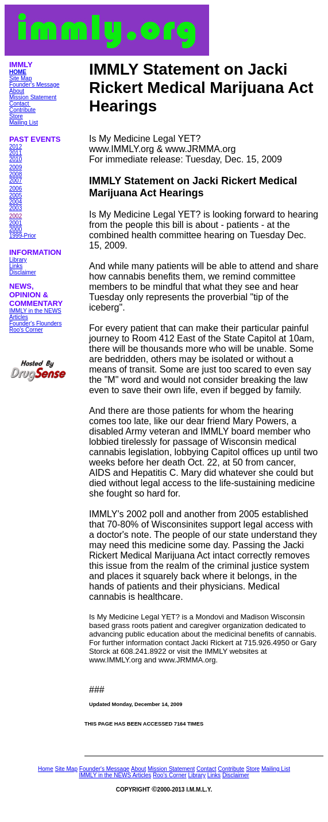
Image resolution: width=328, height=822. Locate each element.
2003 (15, 208)
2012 (15, 147)
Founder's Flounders (35, 323)
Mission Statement (32, 97)
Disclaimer (22, 272)
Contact (19, 103)
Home (45, 769)
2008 (15, 174)
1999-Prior (22, 235)
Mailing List (23, 122)
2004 (15, 202)
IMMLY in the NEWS (35, 311)
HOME (17, 72)
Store (16, 116)
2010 (15, 159)
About (16, 91)
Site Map (20, 78)
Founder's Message (34, 85)
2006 (15, 188)
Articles (18, 317)
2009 (15, 167)
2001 (15, 223)
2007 (15, 180)
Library (18, 260)
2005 (15, 195)
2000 (15, 229)
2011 (15, 153)
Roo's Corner (26, 330)
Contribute (22, 110)
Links (15, 266)
